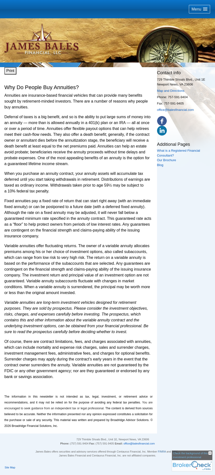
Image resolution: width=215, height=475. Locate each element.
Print (10, 71)
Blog (160, 165)
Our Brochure (166, 160)
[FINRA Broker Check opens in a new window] (192, 460)
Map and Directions (170, 91)
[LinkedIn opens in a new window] (162, 130)
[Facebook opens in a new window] (162, 121)
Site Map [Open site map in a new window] (10, 467)
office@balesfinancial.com (175, 110)
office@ (128, 443)
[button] (199, 9)
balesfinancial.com (144, 443)
